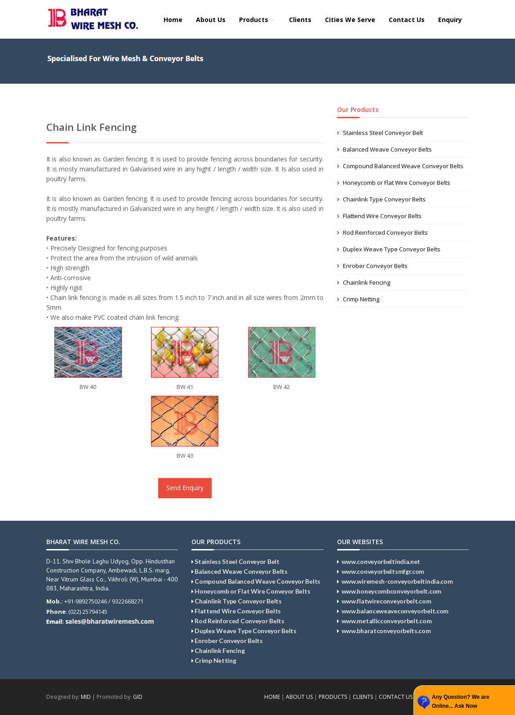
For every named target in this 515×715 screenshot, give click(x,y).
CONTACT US (396, 697)
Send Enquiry (185, 487)
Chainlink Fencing (363, 282)
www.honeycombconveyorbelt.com (391, 591)
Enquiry (450, 19)
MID (86, 697)
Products (257, 19)
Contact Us (407, 19)
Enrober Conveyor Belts (372, 266)
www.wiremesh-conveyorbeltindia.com (397, 581)
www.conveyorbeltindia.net (381, 561)
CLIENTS (363, 697)
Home (173, 19)
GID (137, 697)
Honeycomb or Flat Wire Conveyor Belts (393, 183)
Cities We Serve (350, 19)
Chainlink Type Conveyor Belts (381, 199)
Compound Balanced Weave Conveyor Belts (400, 166)
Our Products (357, 109)
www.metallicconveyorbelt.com (387, 621)
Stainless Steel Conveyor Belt (380, 133)
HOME (272, 697)
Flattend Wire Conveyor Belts (379, 216)
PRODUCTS (333, 697)
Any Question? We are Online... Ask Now (460, 701)
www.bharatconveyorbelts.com (386, 631)
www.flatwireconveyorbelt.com (386, 601)
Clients (300, 19)
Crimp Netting (358, 299)
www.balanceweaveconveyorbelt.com (395, 611)
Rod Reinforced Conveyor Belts (382, 232)
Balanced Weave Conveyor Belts (384, 149)
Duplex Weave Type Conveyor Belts (388, 249)
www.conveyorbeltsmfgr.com (383, 571)
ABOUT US (299, 697)
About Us (211, 19)
